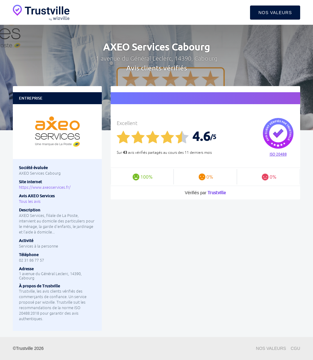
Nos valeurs (275, 12)
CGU (295, 348)
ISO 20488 (278, 154)
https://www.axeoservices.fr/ (45, 187)
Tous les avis (30, 201)
